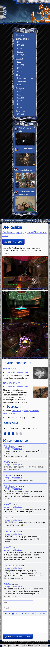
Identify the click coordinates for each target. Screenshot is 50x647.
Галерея (20, 88)
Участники (21, 81)
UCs (18, 104)
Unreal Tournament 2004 (17, 372)
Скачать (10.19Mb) (13, 241)
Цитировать (9, 448)
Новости (20, 35)
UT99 (19, 48)
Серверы (20, 111)
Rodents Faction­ (25, 170)
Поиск (20, 84)
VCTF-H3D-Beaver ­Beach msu (27, 192)
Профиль (18, 448)
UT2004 (20, 45)
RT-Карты (21, 54)
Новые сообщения (25, 78)
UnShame (8, 475)
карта (19, 232)
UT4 (19, 91)
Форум (19, 74)
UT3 (19, 42)
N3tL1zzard (16, 410)
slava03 (7, 504)
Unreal (20, 51)
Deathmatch (8, 232)
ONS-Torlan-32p (11, 383)
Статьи (19, 58)
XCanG (7, 461)
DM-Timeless (10, 368)
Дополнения (22, 38)
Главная (8, 220)
